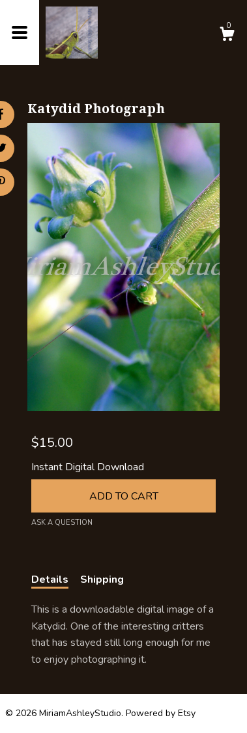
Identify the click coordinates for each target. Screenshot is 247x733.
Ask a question (62, 522)
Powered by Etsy (161, 713)
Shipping (102, 579)
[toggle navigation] (19, 32)
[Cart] (227, 36)
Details (49, 579)
